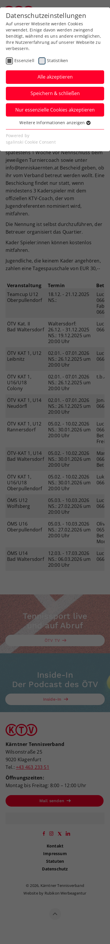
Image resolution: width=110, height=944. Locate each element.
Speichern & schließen (55, 93)
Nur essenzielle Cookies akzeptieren (55, 110)
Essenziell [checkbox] (24, 60)
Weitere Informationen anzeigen (54, 122)
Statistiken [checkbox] (57, 60)
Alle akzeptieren (55, 77)
